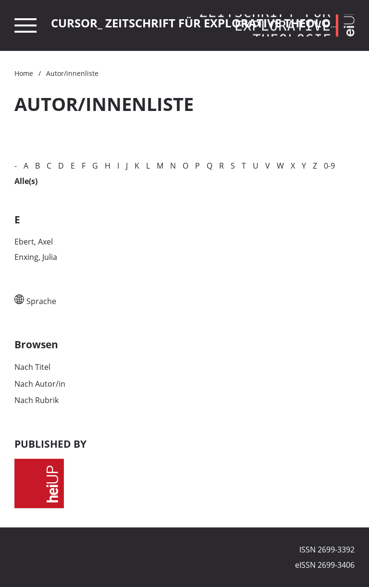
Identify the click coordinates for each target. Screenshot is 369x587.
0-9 (329, 165)
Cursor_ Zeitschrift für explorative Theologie (200, 23)
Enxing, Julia (35, 257)
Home (23, 73)
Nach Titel (32, 367)
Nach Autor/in (39, 384)
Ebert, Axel (33, 241)
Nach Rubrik (36, 400)
